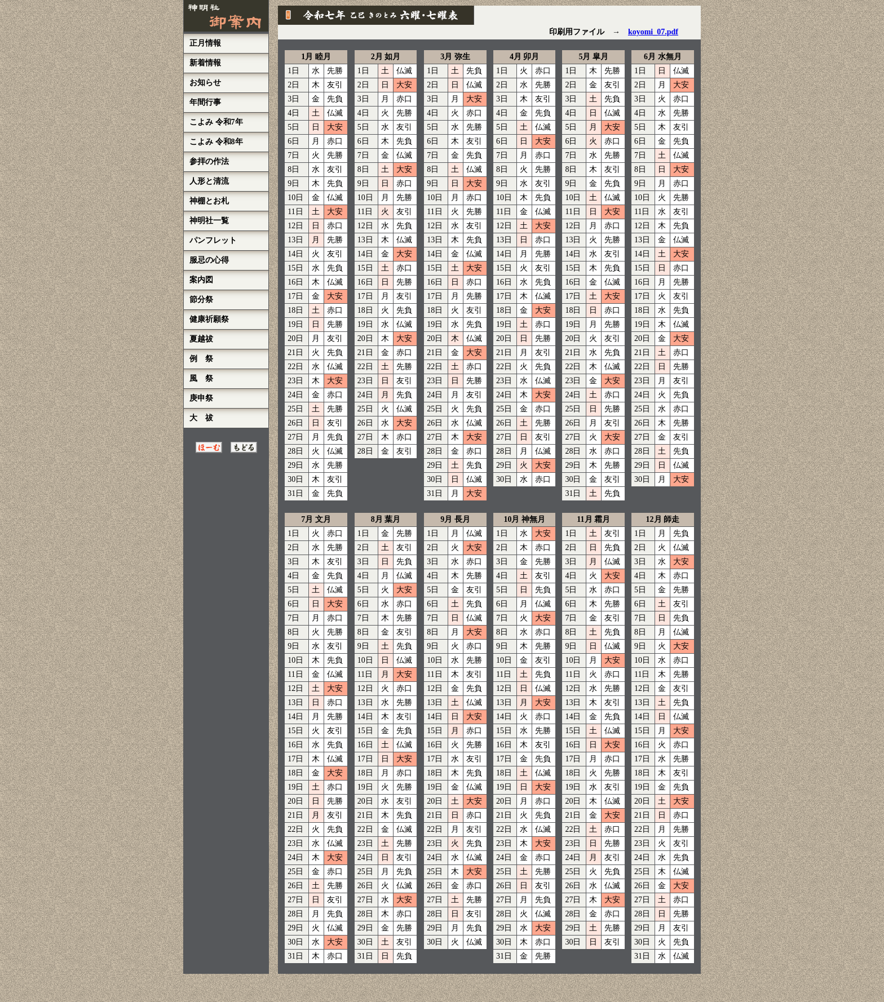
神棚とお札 (209, 201)
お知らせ (205, 82)
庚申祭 (201, 398)
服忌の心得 (209, 260)
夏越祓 (201, 339)
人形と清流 (209, 181)
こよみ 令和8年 (216, 142)
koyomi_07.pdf (653, 32)
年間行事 (205, 102)
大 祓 (201, 418)
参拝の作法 (209, 161)
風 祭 (201, 378)
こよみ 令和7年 (216, 122)
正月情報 (205, 43)
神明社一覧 (209, 220)
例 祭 (201, 358)
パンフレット (213, 240)
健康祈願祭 (209, 319)
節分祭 (201, 299)
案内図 (201, 280)
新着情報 (205, 63)
